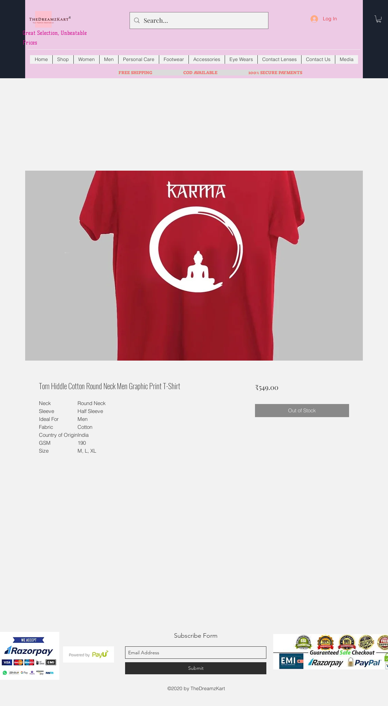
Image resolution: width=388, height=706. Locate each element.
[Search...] (199, 20)
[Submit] (195, 668)
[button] (379, 19)
